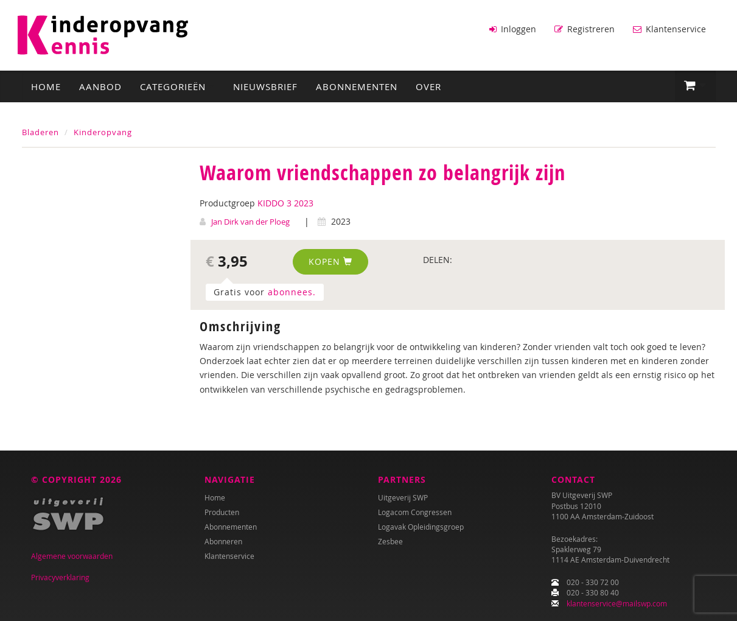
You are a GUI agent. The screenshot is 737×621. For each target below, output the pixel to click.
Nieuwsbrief (265, 86)
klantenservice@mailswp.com (617, 603)
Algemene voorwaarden (72, 556)
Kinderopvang (103, 131)
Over (428, 86)
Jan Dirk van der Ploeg (250, 221)
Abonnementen (356, 86)
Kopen (330, 261)
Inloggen (512, 29)
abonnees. (292, 291)
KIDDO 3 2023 (285, 202)
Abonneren (223, 541)
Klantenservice (669, 29)
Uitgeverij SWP (403, 497)
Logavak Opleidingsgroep (421, 527)
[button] (695, 85)
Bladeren (40, 131)
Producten (221, 512)
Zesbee (390, 541)
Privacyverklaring (60, 577)
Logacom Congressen (415, 512)
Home (46, 86)
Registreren (584, 29)
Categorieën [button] (177, 86)
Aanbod (100, 86)
